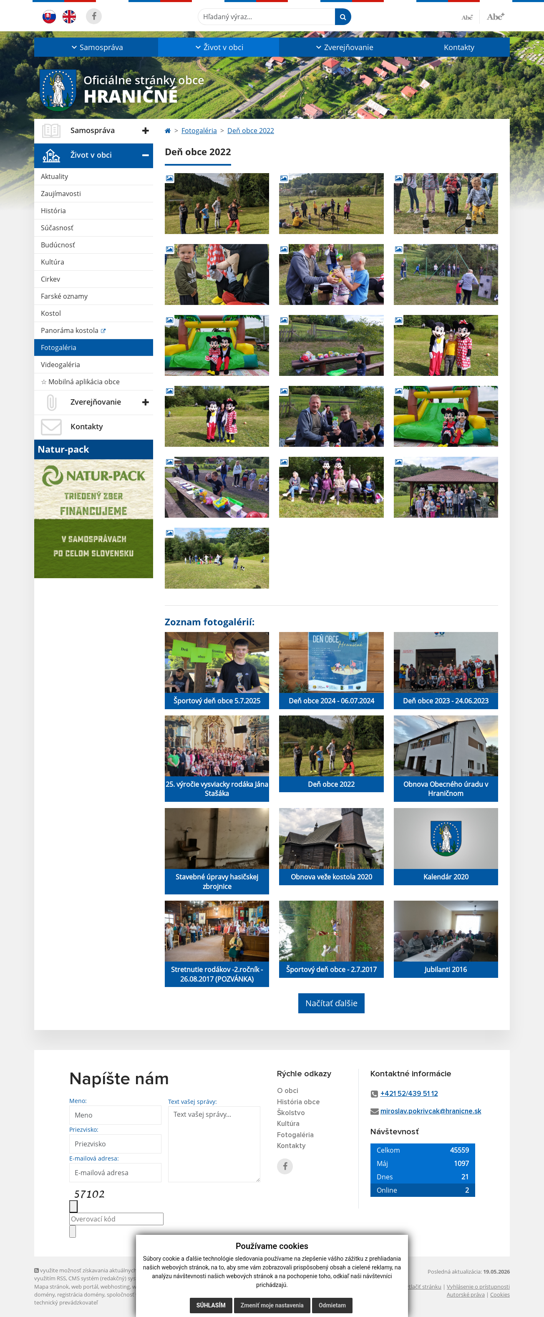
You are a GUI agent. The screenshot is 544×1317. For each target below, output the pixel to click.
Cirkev (50, 279)
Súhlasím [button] (211, 1305)
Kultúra (52, 262)
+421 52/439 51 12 (409, 1094)
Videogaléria (60, 364)
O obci (287, 1091)
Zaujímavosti (61, 193)
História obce (298, 1102)
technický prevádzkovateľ (66, 1302)
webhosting (115, 1286)
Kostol (51, 313)
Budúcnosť (58, 244)
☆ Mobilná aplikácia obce (80, 381)
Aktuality (54, 176)
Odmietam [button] (332, 1305)
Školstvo (291, 1113)
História (53, 210)
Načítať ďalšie (331, 1003)
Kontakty (459, 47)
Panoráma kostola (70, 330)
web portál (84, 1286)
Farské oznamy (64, 296)
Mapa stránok (51, 1286)
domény (44, 1294)
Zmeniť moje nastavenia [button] (272, 1305)
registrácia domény (80, 1294)
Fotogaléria (58, 347)
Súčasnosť (57, 227)
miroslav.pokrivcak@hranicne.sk (430, 1111)
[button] (96, 47)
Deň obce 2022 (250, 130)
